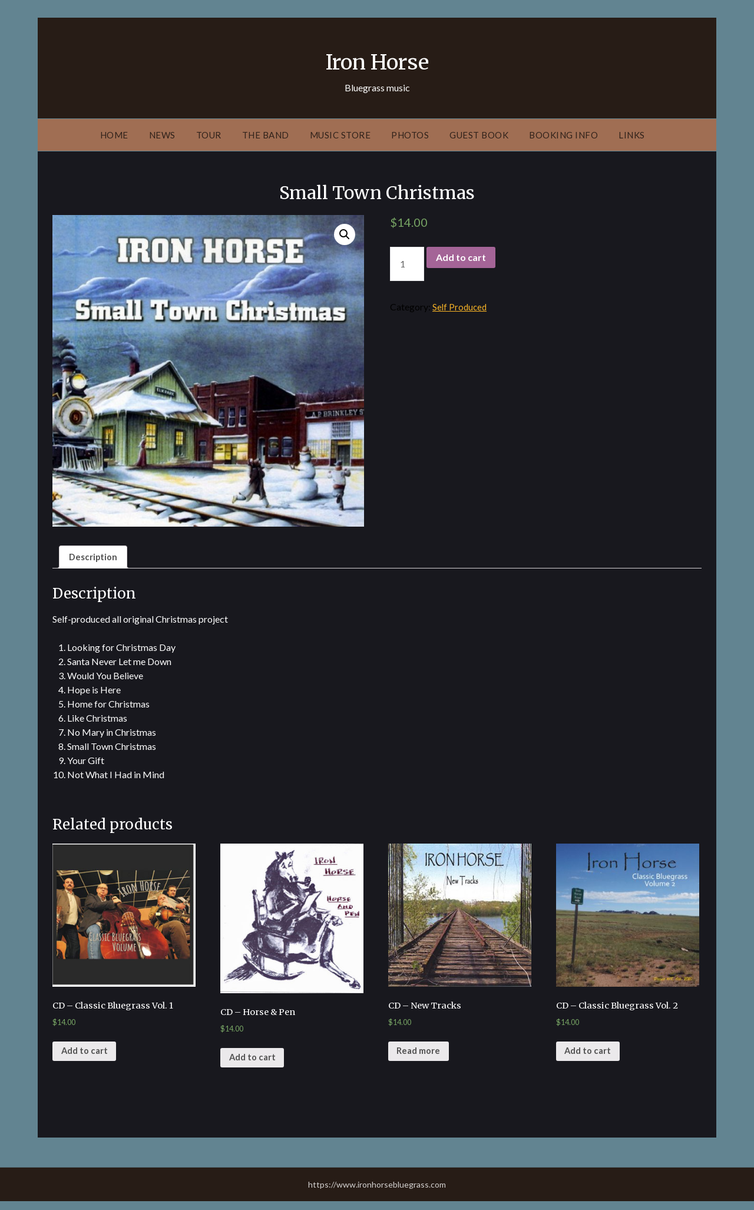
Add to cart (461, 257)
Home (114, 135)
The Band (265, 135)
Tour (208, 135)
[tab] (95, 558)
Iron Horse (377, 59)
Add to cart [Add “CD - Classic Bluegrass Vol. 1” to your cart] (87, 1058)
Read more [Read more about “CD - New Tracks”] (421, 1058)
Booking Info (563, 135)
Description (95, 557)
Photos (410, 135)
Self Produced (460, 306)
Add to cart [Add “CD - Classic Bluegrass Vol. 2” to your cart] (591, 1058)
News (162, 135)
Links (632, 135)
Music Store (340, 135)
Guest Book (478, 135)
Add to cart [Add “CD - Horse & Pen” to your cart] (255, 1065)
